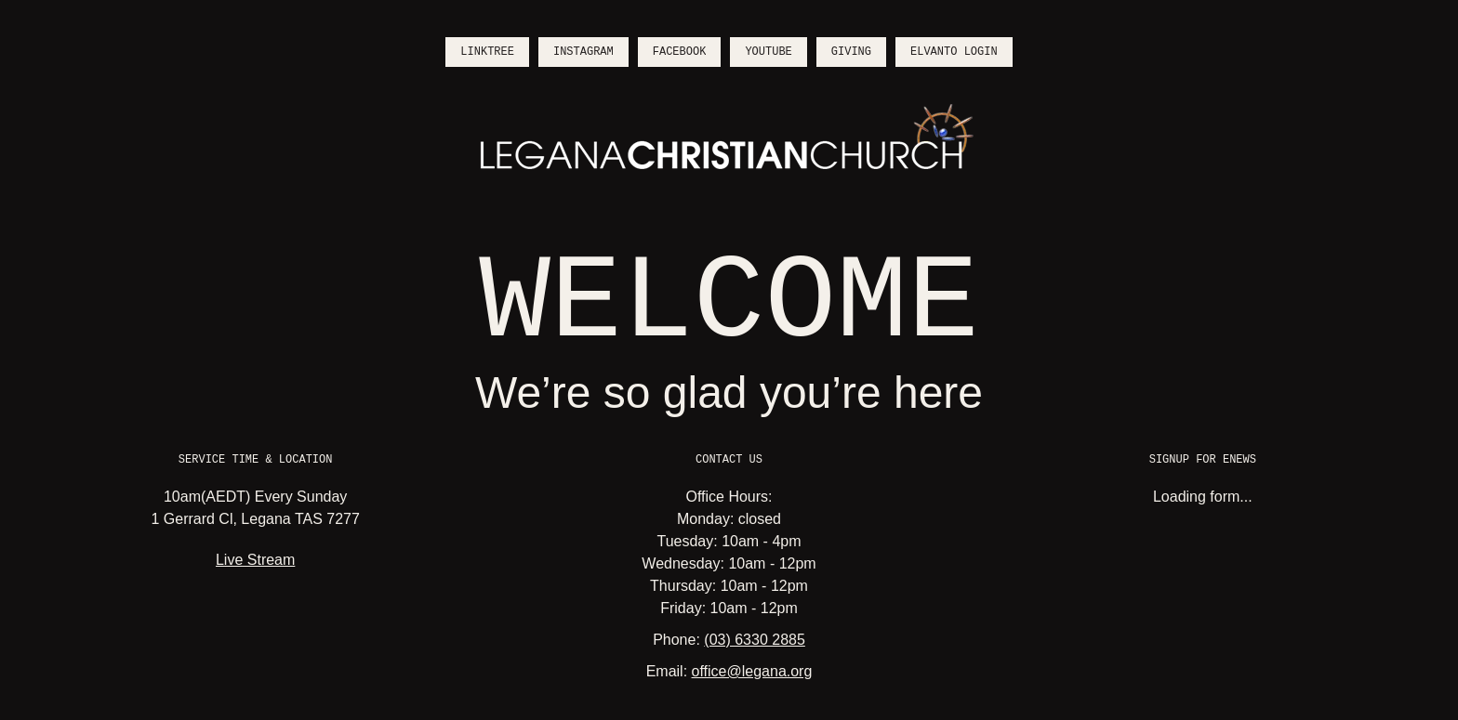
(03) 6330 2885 (754, 640)
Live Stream (255, 560)
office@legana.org (752, 671)
